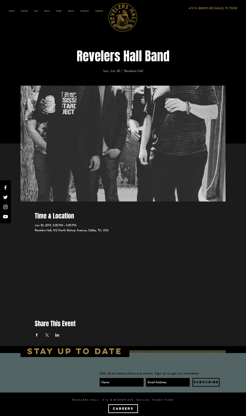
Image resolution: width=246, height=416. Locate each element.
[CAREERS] (123, 408)
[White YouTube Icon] (5, 217)
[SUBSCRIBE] (206, 382)
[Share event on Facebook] (37, 335)
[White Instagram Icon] (5, 207)
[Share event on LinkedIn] (57, 335)
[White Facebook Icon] (5, 188)
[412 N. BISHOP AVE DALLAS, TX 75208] (197, 8)
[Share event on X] (47, 335)
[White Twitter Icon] (5, 197)
